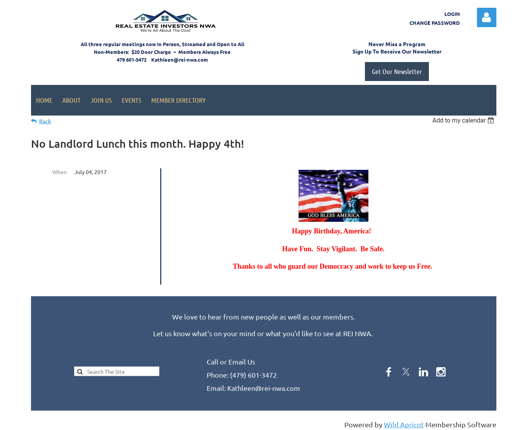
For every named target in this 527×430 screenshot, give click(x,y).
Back (45, 121)
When (59, 171)
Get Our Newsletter (397, 71)
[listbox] (464, 120)
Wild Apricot (404, 420)
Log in (486, 17)
